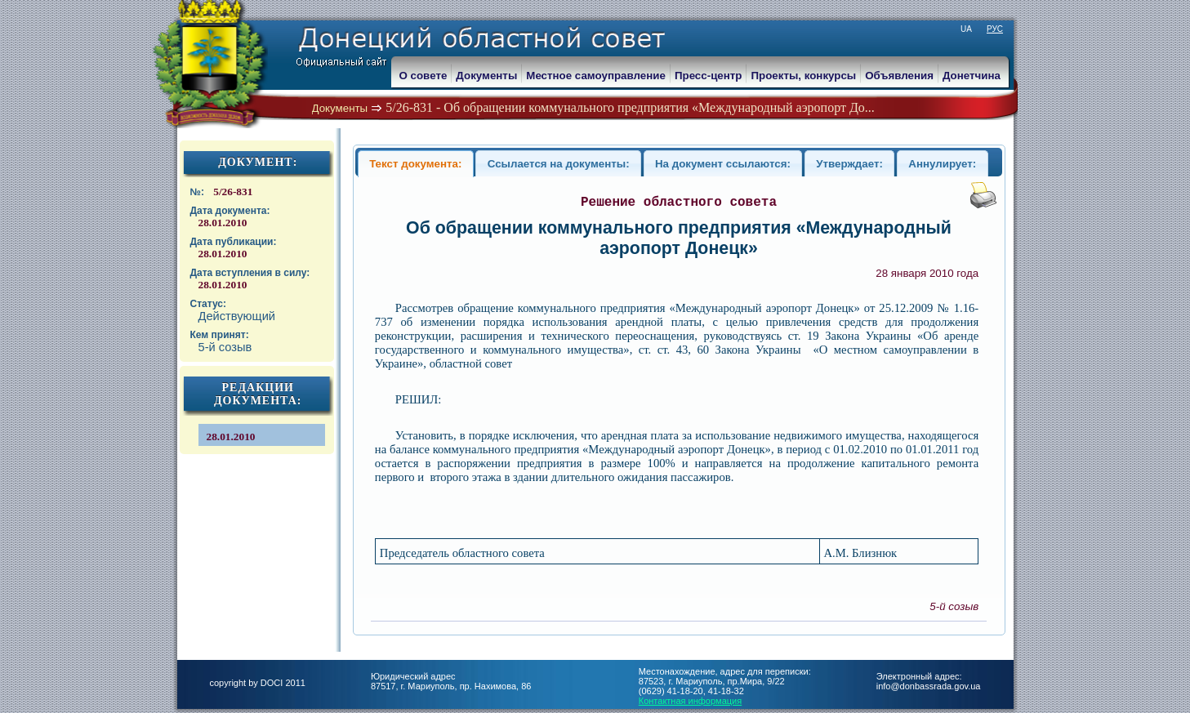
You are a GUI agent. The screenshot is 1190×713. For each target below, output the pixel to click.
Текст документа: (415, 164)
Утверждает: (849, 164)
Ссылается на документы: (559, 164)
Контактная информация (690, 701)
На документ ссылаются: (723, 164)
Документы (340, 108)
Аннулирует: (942, 164)
